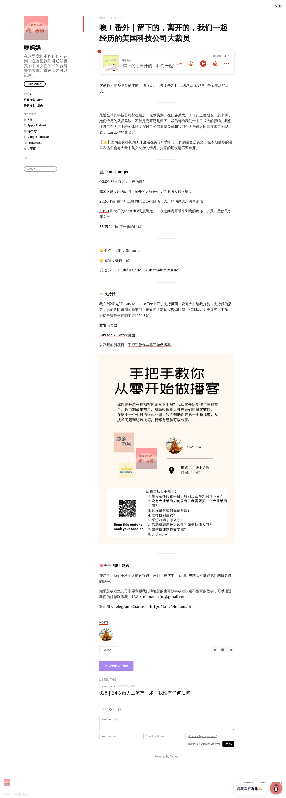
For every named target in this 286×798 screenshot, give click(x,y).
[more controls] (226, 63)
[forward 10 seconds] (215, 63)
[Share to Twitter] (214, 649)
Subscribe (34, 84)
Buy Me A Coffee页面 (117, 335)
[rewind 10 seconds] (191, 63)
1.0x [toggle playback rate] (179, 63)
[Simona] (106, 634)
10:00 (104, 191)
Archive (249, 782)
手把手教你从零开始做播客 (149, 345)
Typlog (23, 794)
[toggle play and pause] (203, 63)
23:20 (104, 201)
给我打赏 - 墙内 (33, 105)
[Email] (25, 157)
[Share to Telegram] (230, 649)
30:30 (104, 211)
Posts (27, 94)
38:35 (103, 226)
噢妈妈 (32, 47)
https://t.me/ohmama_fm (172, 606)
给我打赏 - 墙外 (33, 99)
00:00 (104, 181)
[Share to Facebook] (222, 649)
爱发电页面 (108, 325)
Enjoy (108, 649)
